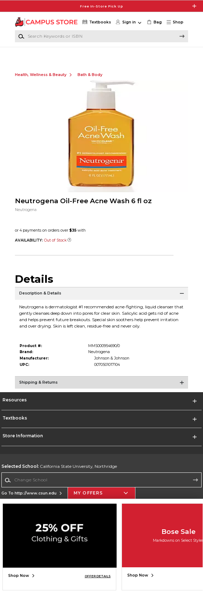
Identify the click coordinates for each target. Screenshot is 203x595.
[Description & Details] (101, 302)
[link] (154, 22)
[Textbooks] (96, 22)
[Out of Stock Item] (69, 246)
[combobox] (101, 486)
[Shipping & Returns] (101, 391)
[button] (176, 22)
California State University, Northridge (59, 472)
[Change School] (101, 486)
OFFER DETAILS (98, 576)
